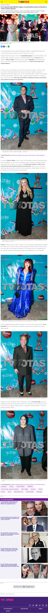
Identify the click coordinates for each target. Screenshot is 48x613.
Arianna (3, 491)
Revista (8, 611)
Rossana (33, 489)
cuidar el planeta (20, 486)
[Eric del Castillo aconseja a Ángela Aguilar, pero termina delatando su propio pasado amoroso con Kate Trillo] (34, 571)
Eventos (11, 486)
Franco (9, 491)
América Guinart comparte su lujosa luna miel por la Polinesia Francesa (28, 484)
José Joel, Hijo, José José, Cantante (10, 489)
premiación (3, 486)
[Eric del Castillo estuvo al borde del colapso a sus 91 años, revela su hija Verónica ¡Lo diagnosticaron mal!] (34, 555)
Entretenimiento (8, 608)
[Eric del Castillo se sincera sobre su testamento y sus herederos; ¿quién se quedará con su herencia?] (34, 539)
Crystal (40, 489)
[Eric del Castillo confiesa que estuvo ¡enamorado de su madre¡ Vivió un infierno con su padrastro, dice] (34, 508)
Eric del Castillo (29, 491)
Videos (40, 608)
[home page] (24, 2)
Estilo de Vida (24, 608)
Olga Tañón (39, 491)
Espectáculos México (5, 4)
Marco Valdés (25, 489)
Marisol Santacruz (18, 491)
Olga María (30, 486)
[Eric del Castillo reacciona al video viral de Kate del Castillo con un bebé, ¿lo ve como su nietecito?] (34, 524)
